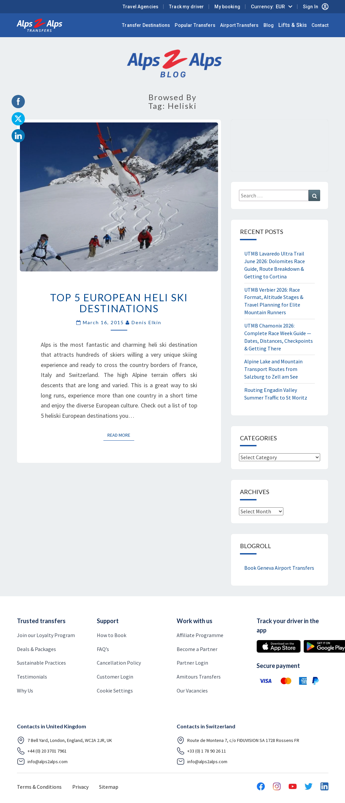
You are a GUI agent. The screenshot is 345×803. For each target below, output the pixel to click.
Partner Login (192, 662)
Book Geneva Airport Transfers (279, 567)
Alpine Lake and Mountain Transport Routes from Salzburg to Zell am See (273, 369)
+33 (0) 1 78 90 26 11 (201, 751)
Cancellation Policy (119, 662)
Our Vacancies (192, 690)
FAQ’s (103, 649)
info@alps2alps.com (42, 762)
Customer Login (115, 676)
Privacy (80, 786)
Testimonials (32, 676)
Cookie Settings (115, 690)
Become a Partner (197, 649)
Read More (120, 434)
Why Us (25, 690)
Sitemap (108, 786)
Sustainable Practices (41, 662)
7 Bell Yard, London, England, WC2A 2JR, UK (64, 740)
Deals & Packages (36, 649)
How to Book (111, 635)
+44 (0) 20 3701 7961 (42, 751)
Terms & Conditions (39, 786)
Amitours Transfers (199, 676)
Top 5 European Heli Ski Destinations (119, 302)
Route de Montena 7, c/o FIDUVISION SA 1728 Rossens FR (238, 740)
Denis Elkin (146, 322)
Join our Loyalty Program (46, 635)
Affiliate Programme (200, 635)
